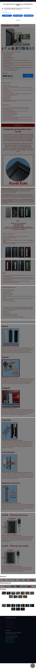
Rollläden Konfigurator (11, 626)
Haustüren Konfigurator (11, 621)
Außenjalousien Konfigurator (12, 627)
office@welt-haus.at (11, 641)
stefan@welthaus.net (11, 642)
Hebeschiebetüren (10, 624)
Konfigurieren (28, 75)
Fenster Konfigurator (10, 623)
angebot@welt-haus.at (26, 0)
